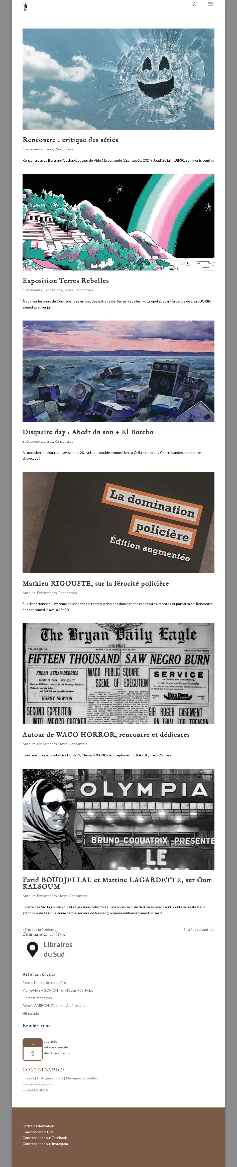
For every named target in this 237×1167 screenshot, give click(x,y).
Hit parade (31, 1013)
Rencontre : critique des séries (70, 140)
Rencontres (64, 149)
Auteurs (29, 593)
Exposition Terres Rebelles (66, 281)
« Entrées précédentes (40, 929)
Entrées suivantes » (199, 929)
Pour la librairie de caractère (44, 982)
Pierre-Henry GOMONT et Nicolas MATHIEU (58, 990)
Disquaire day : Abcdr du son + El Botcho (88, 432)
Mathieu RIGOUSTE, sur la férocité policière (96, 584)
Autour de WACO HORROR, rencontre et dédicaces (106, 735)
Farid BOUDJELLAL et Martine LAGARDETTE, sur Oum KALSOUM (117, 883)
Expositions (53, 290)
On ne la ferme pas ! (38, 998)
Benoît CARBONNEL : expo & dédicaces (54, 1005)
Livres (48, 149)
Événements (32, 149)
